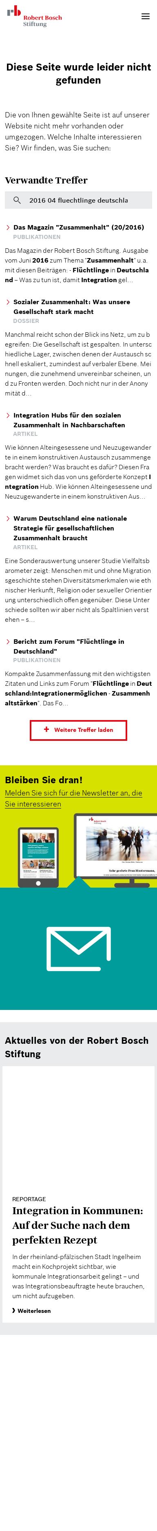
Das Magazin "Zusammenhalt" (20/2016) (78, 227)
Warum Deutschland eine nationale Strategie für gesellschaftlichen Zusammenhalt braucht (70, 528)
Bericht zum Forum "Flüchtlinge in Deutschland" (68, 646)
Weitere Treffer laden (83, 729)
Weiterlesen (31, 1310)
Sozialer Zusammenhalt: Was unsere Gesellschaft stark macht (71, 307)
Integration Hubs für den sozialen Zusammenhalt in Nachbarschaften (69, 420)
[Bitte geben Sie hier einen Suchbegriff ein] (78, 200)
